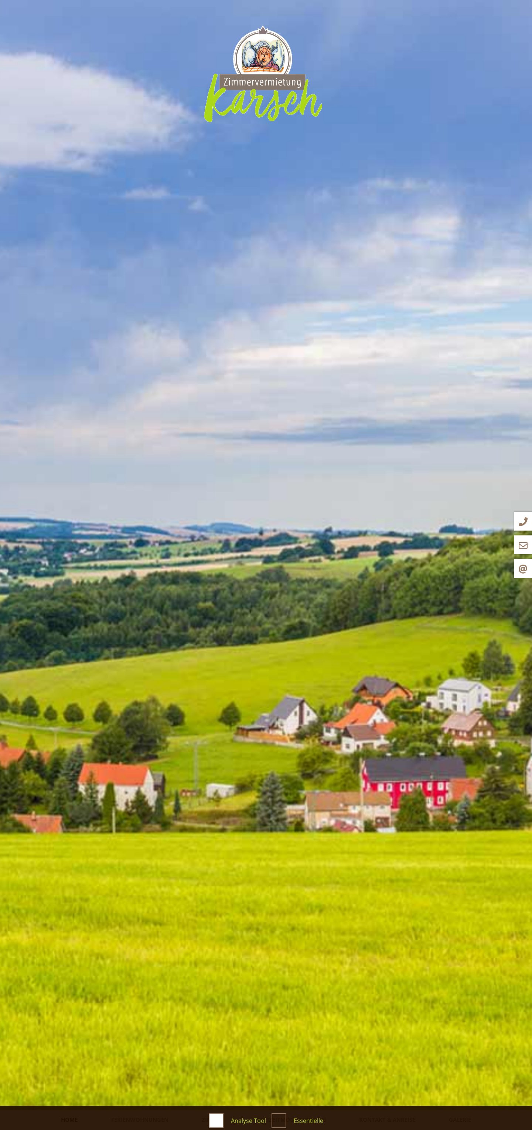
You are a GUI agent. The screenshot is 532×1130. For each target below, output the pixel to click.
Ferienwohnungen (139, 1119)
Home (69, 1119)
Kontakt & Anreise (387, 1119)
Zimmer (213, 1119)
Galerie (460, 1119)
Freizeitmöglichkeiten (292, 1119)
